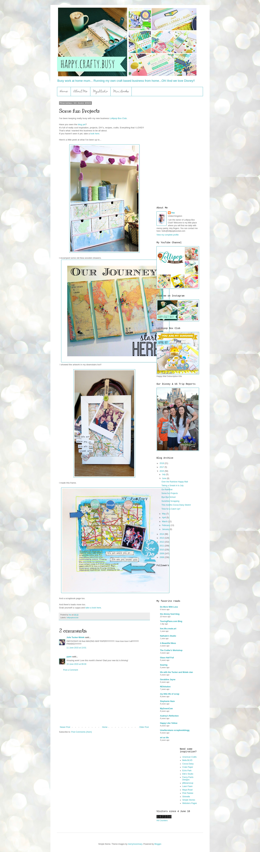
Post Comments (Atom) (81, 732)
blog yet (82, 124)
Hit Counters (162, 820)
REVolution (165, 687)
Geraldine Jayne (167, 679)
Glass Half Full (167, 657)
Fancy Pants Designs (188, 778)
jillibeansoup (187, 783)
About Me (81, 92)
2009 (162, 553)
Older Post (144, 727)
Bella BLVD (187, 760)
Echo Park (187, 770)
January (166, 529)
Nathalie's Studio (168, 636)
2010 (162, 550)
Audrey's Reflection (169, 716)
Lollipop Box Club (118, 118)
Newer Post (65, 727)
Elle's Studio (187, 774)
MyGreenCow (166, 708)
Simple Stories (188, 800)
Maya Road (187, 790)
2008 (162, 557)
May (164, 514)
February (166, 525)
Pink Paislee (187, 793)
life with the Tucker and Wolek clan (176, 672)
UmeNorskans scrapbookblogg (174, 730)
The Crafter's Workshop (171, 650)
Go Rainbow (167, 489)
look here (94, 133)
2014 (162, 534)
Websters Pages (189, 803)
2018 (162, 463)
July (164, 474)
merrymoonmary (135, 844)
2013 (162, 538)
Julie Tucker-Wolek (75, 637)
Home (64, 92)
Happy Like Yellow (168, 723)
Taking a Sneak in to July (173, 485)
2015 (162, 471)
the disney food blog (169, 614)
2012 (162, 542)
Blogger (157, 844)
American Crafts (189, 757)
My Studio (100, 92)
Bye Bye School (169, 497)
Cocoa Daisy (188, 764)
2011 (162, 546)
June (164, 478)
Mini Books (121, 92)
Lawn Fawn (187, 786)
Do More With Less (169, 607)
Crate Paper (187, 767)
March (165, 521)
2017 (162, 467)
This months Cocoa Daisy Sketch (176, 505)
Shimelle (186, 796)
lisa (173, 213)
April (164, 517)
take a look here (93, 607)
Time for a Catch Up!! (171, 509)
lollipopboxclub (72, 618)
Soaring (163, 665)
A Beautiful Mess (168, 643)
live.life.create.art (168, 628)
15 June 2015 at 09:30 (76, 664)
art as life (164, 737)
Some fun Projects (170, 493)
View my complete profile (168, 235)
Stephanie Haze (167, 701)
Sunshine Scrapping (170, 501)
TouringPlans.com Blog (171, 621)
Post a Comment (70, 670)
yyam (69, 656)
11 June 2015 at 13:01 (76, 648)
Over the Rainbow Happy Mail (175, 482)
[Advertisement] (104, 698)
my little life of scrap (169, 694)
